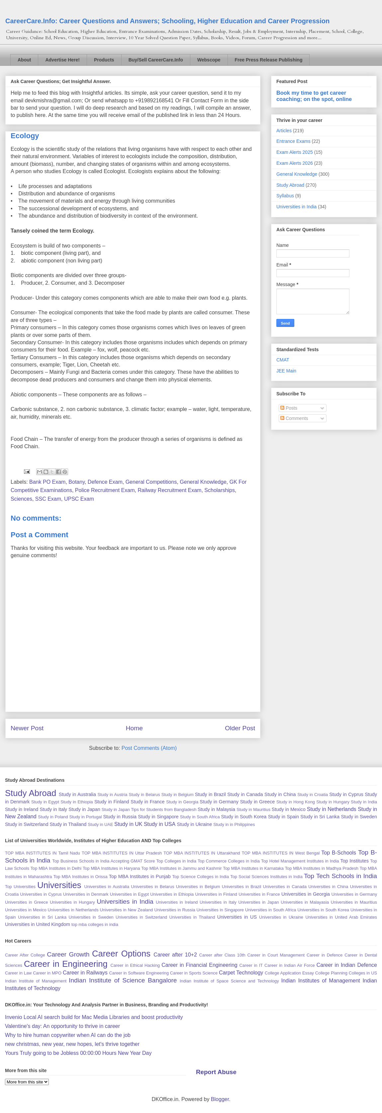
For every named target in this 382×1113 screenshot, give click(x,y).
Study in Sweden (359, 816)
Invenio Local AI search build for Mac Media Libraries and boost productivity (94, 1017)
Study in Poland (53, 816)
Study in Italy (53, 809)
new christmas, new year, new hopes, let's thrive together (72, 1044)
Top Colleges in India (176, 861)
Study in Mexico (289, 809)
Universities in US (237, 917)
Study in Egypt (45, 801)
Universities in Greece (26, 902)
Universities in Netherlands (73, 909)
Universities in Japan (258, 902)
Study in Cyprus (346, 794)
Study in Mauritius (253, 809)
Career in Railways (85, 972)
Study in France (147, 801)
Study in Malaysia (216, 809)
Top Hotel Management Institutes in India (300, 861)
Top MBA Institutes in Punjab (140, 876)
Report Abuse (216, 1071)
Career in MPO (47, 972)
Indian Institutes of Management (320, 980)
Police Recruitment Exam (105, 490)
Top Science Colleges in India (200, 876)
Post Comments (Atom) (149, 748)
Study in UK (128, 824)
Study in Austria (112, 794)
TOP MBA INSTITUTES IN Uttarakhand (201, 853)
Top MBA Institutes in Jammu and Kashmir (181, 868)
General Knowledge (203, 482)
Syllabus (285, 195)
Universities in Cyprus (41, 894)
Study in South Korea (243, 816)
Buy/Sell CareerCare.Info (156, 59)
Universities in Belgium (198, 886)
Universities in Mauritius (354, 902)
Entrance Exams (293, 141)
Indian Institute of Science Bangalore (123, 980)
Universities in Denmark (86, 894)
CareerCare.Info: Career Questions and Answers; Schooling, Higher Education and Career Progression (167, 21)
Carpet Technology (241, 972)
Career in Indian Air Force (289, 965)
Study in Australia (77, 794)
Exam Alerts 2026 (294, 163)
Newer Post (27, 728)
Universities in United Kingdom (37, 924)
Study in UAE (100, 824)
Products (104, 59)
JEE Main (286, 370)
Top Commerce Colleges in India (229, 861)
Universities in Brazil (241, 886)
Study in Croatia (312, 794)
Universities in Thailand (192, 917)
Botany (76, 482)
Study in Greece (257, 801)
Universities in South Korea (323, 909)
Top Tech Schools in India (340, 875)
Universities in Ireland (177, 902)
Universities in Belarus (152, 886)
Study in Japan (84, 809)
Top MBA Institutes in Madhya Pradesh (321, 868)
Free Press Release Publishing (269, 59)
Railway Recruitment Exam (169, 490)
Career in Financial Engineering (199, 965)
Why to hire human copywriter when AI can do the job (68, 1035)
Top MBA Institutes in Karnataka (253, 868)
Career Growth (68, 954)
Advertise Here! (62, 59)
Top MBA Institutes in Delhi (56, 868)
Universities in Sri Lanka (42, 917)
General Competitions (151, 482)
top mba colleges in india (94, 924)
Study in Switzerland (26, 824)
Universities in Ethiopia (172, 894)
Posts (288, 408)
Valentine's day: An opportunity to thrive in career (62, 1026)
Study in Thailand (67, 824)
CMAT (282, 359)
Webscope (209, 59)
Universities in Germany (354, 894)
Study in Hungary (332, 801)
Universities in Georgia (305, 894)
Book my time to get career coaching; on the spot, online (314, 96)
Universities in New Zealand (126, 909)
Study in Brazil (210, 794)
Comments (294, 418)
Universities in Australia (106, 886)
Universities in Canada (285, 886)
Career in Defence (324, 955)
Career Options (121, 953)
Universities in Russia (174, 909)
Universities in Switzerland (141, 917)
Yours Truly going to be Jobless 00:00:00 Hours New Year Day (78, 1053)
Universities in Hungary (72, 902)
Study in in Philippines (234, 824)
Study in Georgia (182, 801)
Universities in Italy (218, 902)
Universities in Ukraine (281, 917)
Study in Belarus (144, 794)
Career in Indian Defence (347, 965)
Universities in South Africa (270, 909)
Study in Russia (120, 816)
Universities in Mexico (26, 909)
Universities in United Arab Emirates (341, 917)
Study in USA (159, 824)
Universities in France (259, 894)
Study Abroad (290, 185)
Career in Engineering (66, 963)
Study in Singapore (158, 816)
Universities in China (328, 886)
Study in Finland (111, 801)
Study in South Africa (200, 816)
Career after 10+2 (175, 955)
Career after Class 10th (222, 955)
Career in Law (18, 972)
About (24, 59)
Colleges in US (363, 972)
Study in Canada (245, 794)
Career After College (25, 955)
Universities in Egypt (129, 894)
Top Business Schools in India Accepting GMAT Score (103, 861)
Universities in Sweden (90, 917)
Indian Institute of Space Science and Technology (229, 980)
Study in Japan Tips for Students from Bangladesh (149, 809)
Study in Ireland (21, 809)
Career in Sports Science (194, 972)
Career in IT (251, 965)
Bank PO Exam (47, 482)
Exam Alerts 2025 (294, 152)
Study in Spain (283, 816)
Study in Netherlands (331, 809)
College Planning (331, 972)
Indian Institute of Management (35, 980)
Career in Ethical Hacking (135, 965)
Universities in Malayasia (305, 902)
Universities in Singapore (220, 909)
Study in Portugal (85, 816)
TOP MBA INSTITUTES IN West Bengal (281, 853)
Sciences (21, 499)
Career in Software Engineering (139, 972)
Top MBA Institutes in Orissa (80, 876)
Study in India (364, 801)
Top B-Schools (338, 853)
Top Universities (20, 886)
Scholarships (219, 490)
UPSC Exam (79, 499)
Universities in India (296, 206)
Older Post (240, 728)
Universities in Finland (216, 894)
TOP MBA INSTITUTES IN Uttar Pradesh (122, 853)
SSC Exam (48, 499)
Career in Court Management (276, 955)
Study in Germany (219, 801)
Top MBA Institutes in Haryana (111, 868)
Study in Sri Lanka (319, 816)
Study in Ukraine (194, 824)
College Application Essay (289, 972)
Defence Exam (105, 482)
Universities (59, 885)
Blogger (220, 1099)
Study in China (280, 794)
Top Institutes (354, 860)
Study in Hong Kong (295, 801)
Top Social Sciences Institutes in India (266, 876)
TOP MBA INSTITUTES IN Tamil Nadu (42, 853)
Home (134, 728)
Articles (284, 130)
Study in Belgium (177, 794)
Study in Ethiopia (76, 801)
